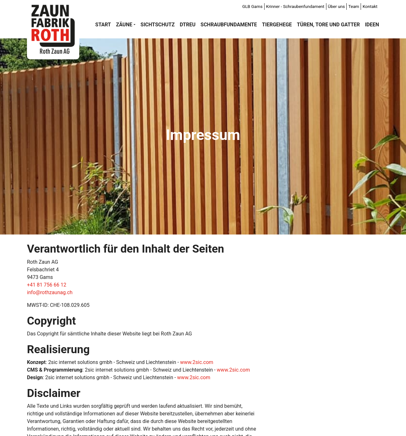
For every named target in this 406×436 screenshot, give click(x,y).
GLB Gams (252, 6)
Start (103, 25)
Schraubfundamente (228, 25)
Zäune (124, 25)
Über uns (336, 6)
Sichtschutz (158, 25)
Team (353, 6)
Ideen (372, 25)
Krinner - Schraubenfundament (295, 6)
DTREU (188, 25)
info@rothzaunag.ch (50, 292)
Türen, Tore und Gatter (328, 25)
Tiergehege (277, 25)
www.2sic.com (196, 362)
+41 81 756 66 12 (46, 285)
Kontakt (370, 6)
